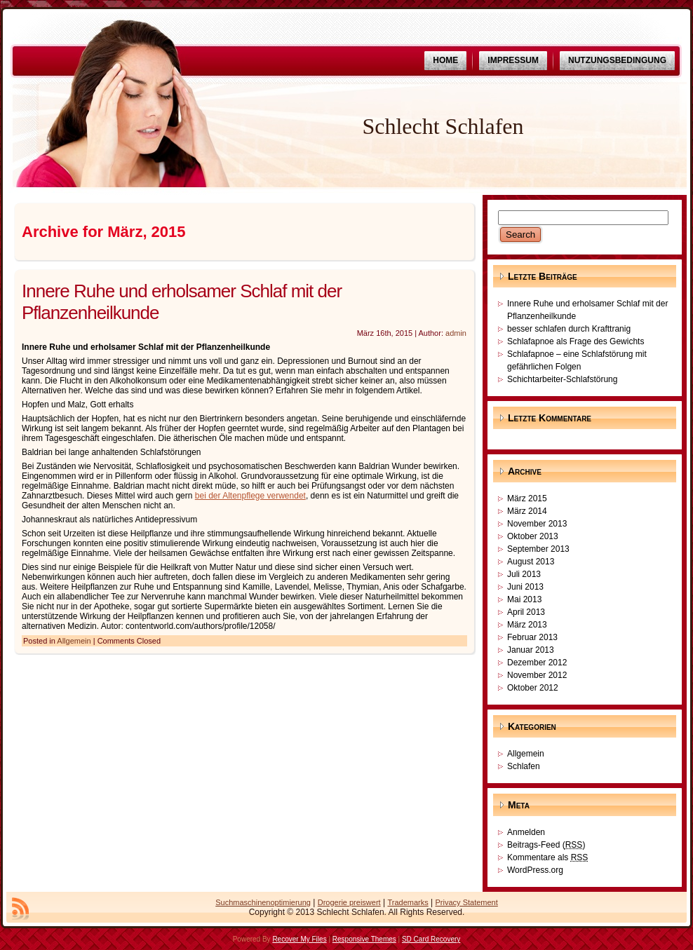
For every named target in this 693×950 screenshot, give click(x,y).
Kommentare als (547, 857)
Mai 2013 (524, 599)
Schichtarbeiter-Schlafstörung (562, 379)
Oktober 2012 (532, 688)
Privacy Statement (467, 902)
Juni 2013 (525, 587)
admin (455, 333)
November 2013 (537, 524)
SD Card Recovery (431, 939)
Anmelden (526, 832)
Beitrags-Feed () (546, 845)
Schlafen (523, 766)
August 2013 (530, 561)
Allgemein (73, 641)
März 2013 (527, 625)
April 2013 (526, 612)
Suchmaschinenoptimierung (263, 902)
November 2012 (537, 675)
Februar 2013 (532, 637)
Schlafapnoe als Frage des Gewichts (575, 341)
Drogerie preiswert (349, 902)
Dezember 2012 (537, 662)
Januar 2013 (530, 650)
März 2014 (527, 511)
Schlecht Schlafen (442, 126)
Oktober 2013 (532, 536)
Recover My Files (299, 939)
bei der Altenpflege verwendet (250, 496)
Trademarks (407, 902)
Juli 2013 (524, 574)
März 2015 (527, 498)
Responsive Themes (364, 939)
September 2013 (538, 549)
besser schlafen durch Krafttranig (569, 329)
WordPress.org (535, 870)
